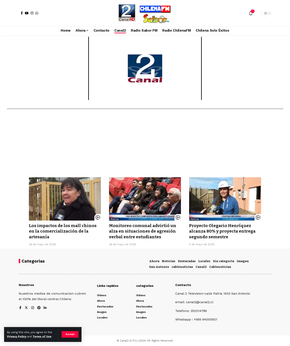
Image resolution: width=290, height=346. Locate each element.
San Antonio (159, 267)
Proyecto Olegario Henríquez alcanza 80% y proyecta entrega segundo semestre (223, 231)
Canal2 (201, 267)
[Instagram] (32, 13)
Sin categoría (223, 261)
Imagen (243, 261)
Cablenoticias (220, 267)
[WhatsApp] (36, 13)
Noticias (168, 261)
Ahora (154, 261)
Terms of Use (42, 336)
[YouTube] (27, 13)
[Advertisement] (145, 144)
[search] (257, 13)
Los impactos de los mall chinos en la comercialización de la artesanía (63, 231)
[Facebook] (22, 13)
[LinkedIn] (45, 308)
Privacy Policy (16, 336)
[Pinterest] (39, 308)
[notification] (251, 13)
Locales (204, 261)
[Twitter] (26, 308)
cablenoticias (182, 267)
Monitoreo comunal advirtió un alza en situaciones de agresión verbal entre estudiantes (143, 231)
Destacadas (187, 261)
